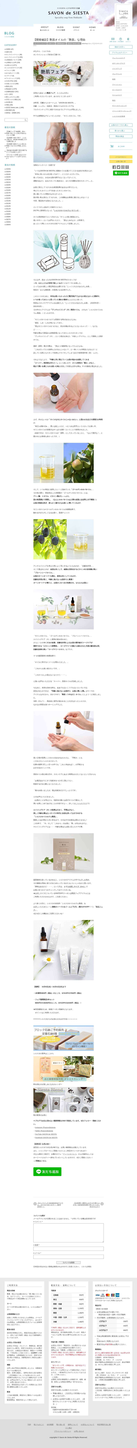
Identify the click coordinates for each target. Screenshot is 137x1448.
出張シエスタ (10, 84)
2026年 (8, 169)
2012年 (8, 206)
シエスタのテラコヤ (12, 68)
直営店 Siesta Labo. (74, 43)
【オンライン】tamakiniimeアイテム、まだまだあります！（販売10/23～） (50, 1205)
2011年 (8, 209)
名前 (37, 1245)
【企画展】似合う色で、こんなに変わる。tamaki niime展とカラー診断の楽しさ (16, 139)
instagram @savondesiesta (45, 1127)
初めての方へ (120, 47)
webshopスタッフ (87, 43)
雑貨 (113, 79)
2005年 (8, 225)
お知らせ (51, 43)
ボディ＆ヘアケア (118, 63)
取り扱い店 (60, 1424)
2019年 (8, 187)
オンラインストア (40, 43)
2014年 (8, 201)
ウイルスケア (117, 95)
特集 (7, 105)
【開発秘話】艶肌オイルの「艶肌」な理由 (59, 39)
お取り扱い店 (121, 161)
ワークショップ (11, 78)
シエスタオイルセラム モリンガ (66, 210)
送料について (73, 1424)
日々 (7, 94)
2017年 (8, 193)
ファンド (9, 70)
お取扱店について (12, 60)
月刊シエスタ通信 (12, 99)
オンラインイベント (12, 54)
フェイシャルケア (118, 58)
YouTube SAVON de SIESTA (46, 1134)
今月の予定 (9, 81)
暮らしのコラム (11, 97)
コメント (39, 1222)
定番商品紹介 (60, 43)
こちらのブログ (81, 803)
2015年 (8, 198)
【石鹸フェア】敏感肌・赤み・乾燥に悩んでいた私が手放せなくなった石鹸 (16, 133)
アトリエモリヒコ (69, 1154)
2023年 (8, 177)
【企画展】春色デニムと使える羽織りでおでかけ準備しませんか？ (16, 145)
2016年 (8, 195)
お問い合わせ (79, 1431)
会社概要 (50, 1424)
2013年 (8, 203)
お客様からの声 (11, 62)
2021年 (8, 182)
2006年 (8, 222)
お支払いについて (87, 1424)
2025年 (8, 172)
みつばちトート (11, 73)
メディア (9, 76)
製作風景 (9, 110)
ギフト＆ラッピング (119, 106)
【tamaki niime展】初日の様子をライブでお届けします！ (16, 151)
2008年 (8, 217)
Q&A (7, 52)
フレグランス (117, 74)
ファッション (117, 84)
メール (38, 1253)
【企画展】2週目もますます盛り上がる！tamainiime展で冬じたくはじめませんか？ (86, 1205)
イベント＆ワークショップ (121, 111)
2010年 (8, 211)
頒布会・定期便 (11, 113)
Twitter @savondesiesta (44, 1131)
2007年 (8, 219)
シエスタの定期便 (118, 116)
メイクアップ (117, 68)
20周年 (8, 49)
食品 (113, 100)
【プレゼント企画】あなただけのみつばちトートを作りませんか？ (16, 156)
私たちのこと (39, 1424)
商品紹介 (9, 89)
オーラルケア (117, 90)
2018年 (8, 190)
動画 (7, 86)
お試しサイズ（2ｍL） (77, 887)
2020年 (8, 185)
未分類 (8, 102)
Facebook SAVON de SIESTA (46, 1138)
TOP (29, 1424)
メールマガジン (120, 157)
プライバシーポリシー (62, 1431)
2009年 (8, 214)
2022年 (8, 179)
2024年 (8, 174)
